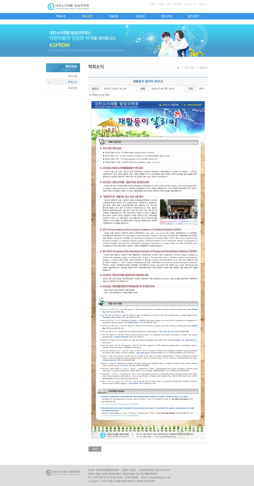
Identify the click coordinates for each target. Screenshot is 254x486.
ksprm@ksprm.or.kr (159, 477)
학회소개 (61, 16)
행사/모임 (87, 16)
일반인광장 (193, 16)
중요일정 (72, 88)
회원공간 (140, 16)
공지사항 (72, 76)
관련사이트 (167, 16)
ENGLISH (202, 4)
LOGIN (161, 4)
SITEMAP (177, 4)
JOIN (169, 4)
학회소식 (72, 82)
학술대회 (113, 16)
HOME (152, 4)
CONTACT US (190, 4)
